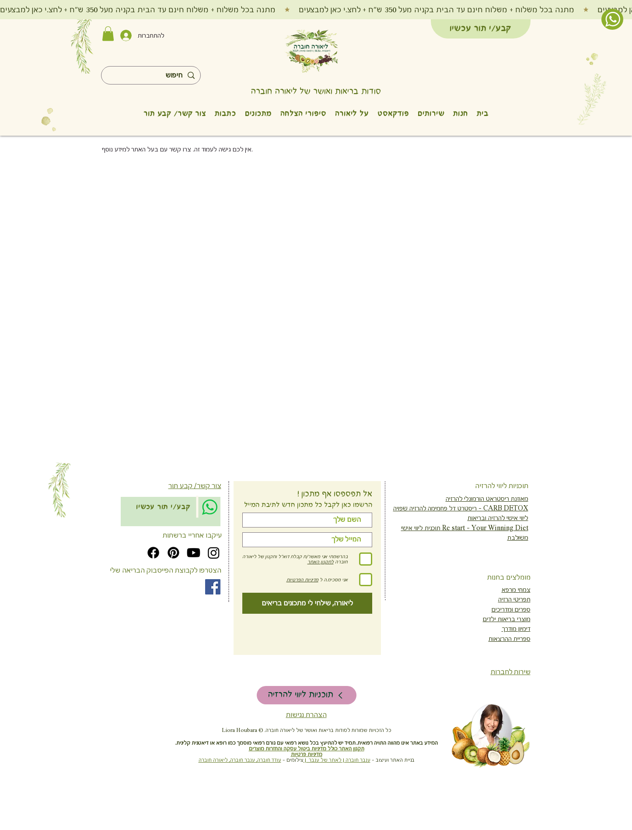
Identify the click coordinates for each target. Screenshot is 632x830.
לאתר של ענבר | (323, 760)
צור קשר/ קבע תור (194, 486)
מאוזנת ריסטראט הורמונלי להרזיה (487, 498)
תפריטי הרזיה (514, 599)
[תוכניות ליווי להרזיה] (306, 695)
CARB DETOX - (502, 508)
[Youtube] (193, 552)
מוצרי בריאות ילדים (507, 618)
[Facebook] (153, 552)
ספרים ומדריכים (511, 609)
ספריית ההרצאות (510, 638)
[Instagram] (213, 552)
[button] (108, 33)
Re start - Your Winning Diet (484, 527)
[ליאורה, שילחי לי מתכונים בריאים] (307, 603)
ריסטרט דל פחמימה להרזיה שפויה (435, 508)
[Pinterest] (173, 552)
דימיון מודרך (516, 628)
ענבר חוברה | (356, 760)
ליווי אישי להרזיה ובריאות (498, 517)
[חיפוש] (151, 75)
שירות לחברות (511, 672)
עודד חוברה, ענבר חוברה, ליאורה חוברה (240, 760)
